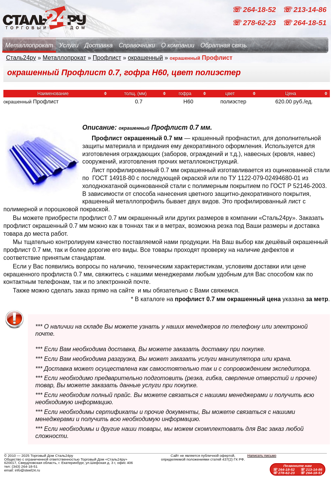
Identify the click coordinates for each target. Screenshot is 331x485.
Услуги (69, 45)
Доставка (99, 45)
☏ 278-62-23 (255, 23)
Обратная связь (223, 45)
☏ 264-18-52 (255, 10)
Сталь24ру (21, 58)
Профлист (107, 58)
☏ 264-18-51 (304, 23)
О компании (178, 45)
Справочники (137, 45)
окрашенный (145, 58)
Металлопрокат (29, 45)
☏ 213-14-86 (304, 10)
